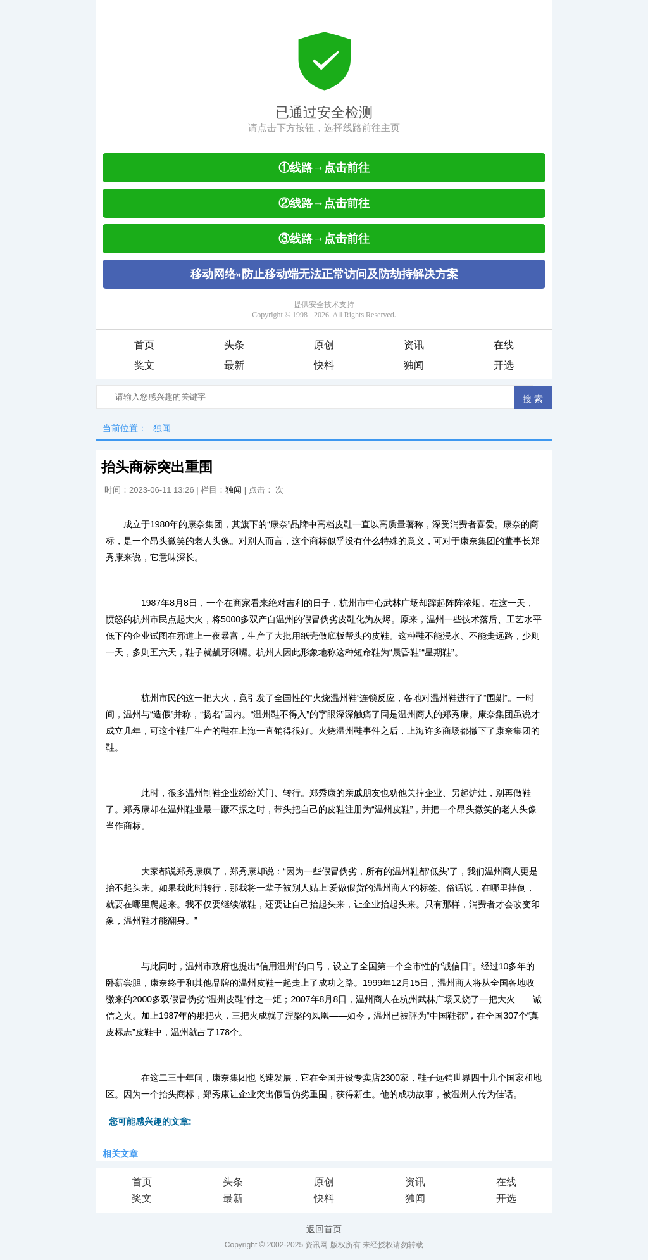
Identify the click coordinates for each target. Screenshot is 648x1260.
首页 (144, 344)
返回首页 (324, 1229)
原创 (324, 344)
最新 (234, 365)
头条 (234, 344)
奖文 (144, 365)
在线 (504, 344)
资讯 (414, 344)
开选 (504, 365)
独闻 (414, 365)
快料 (324, 365)
